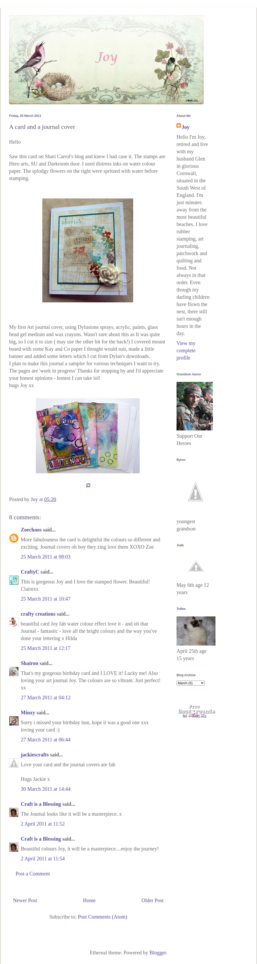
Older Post (152, 900)
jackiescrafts (35, 754)
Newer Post (25, 900)
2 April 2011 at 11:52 (43, 824)
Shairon (29, 663)
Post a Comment (33, 873)
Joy (186, 127)
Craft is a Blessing (41, 804)
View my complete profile (186, 350)
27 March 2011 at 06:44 (45, 739)
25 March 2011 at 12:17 (45, 648)
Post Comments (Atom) (102, 917)
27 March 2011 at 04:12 (45, 697)
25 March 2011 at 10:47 (45, 599)
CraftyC (30, 572)
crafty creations (38, 614)
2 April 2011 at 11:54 (43, 858)
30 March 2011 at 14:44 (45, 789)
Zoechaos (31, 530)
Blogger (158, 952)
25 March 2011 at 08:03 (45, 557)
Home (89, 900)
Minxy (28, 712)
